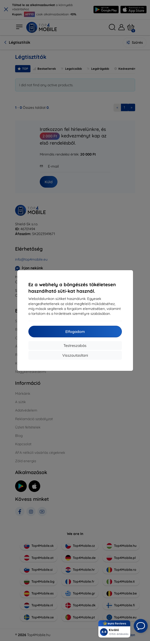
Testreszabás (75, 345)
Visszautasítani (75, 355)
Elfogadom (75, 331)
